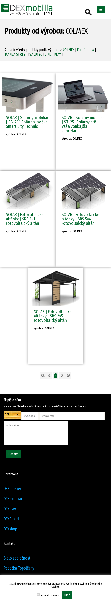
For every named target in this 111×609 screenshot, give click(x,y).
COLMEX (68, 50)
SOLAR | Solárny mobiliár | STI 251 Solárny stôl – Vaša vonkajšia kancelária (83, 124)
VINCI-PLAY (53, 54)
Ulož (67, 595)
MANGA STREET (16, 54)
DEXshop (10, 529)
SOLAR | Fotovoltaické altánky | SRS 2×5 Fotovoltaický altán (52, 316)
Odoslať (13, 454)
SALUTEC (35, 54)
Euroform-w (85, 50)
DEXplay (10, 509)
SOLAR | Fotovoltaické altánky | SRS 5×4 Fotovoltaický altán (80, 219)
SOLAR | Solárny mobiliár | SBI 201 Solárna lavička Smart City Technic (27, 122)
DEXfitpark (12, 519)
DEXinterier (12, 488)
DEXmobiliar (13, 498)
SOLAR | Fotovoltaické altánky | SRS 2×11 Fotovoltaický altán (25, 219)
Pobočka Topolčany (19, 568)
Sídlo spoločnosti (17, 558)
